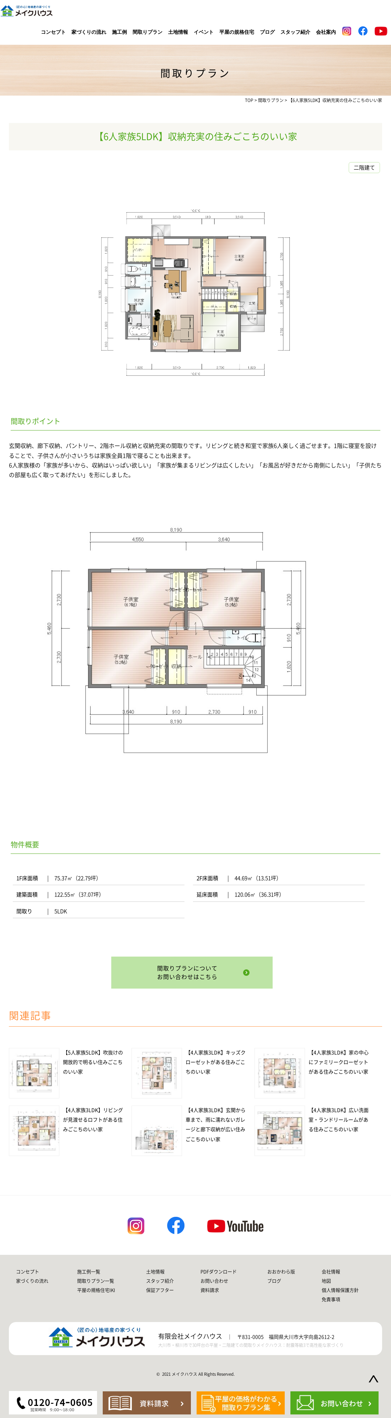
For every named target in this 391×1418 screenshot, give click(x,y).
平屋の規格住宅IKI (96, 1290)
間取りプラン (147, 32)
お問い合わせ (214, 1281)
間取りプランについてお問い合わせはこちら (188, 972)
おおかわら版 (281, 1271)
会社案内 (326, 32)
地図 (326, 1281)
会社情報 (331, 1271)
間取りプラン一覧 (95, 1281)
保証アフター (160, 1290)
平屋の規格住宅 (236, 32)
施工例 (119, 32)
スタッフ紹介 (295, 32)
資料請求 (209, 1290)
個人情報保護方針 (340, 1290)
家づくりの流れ (88, 32)
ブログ (267, 32)
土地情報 (178, 32)
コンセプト (53, 32)
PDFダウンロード (218, 1271)
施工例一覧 (88, 1271)
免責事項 (331, 1299)
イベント (204, 32)
